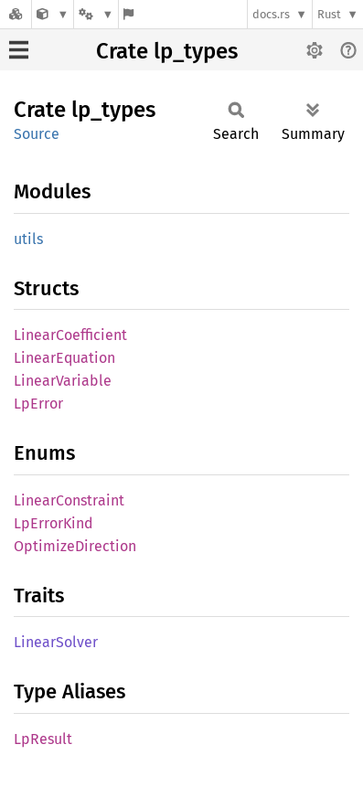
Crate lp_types (167, 51)
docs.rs (271, 14)
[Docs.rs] (15, 14)
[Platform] (96, 14)
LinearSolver (56, 642)
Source (36, 134)
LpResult (43, 739)
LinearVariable (63, 380)
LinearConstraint (69, 500)
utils (28, 239)
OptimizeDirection (75, 546)
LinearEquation (64, 358)
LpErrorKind (53, 523)
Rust (329, 14)
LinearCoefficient (70, 335)
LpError (38, 403)
